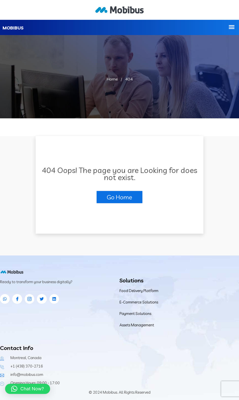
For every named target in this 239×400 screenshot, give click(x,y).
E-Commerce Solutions (139, 302)
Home (112, 79)
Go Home (119, 197)
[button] (27, 389)
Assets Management (137, 325)
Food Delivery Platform (139, 290)
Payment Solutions (135, 313)
